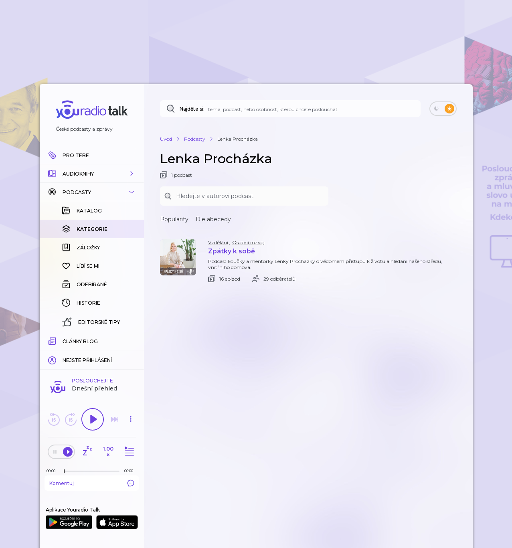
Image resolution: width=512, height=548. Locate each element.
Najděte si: (192, 109)
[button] (92, 173)
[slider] (64, 471)
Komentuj (91, 483)
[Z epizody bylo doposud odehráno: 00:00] (53, 471)
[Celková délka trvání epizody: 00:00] (130, 471)
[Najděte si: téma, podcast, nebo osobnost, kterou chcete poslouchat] (290, 108)
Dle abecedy (213, 219)
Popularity (174, 219)
